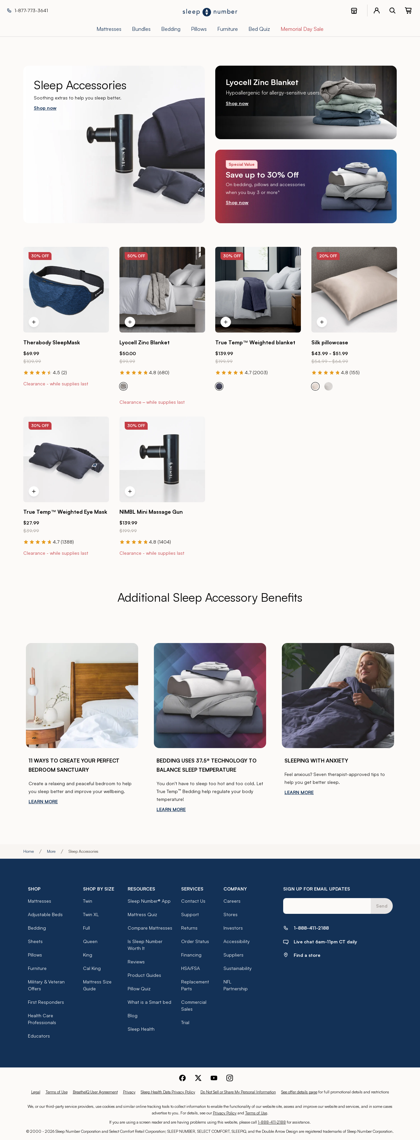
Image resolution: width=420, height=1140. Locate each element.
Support (190, 914)
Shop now (45, 108)
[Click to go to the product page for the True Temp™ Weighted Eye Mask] (66, 459)
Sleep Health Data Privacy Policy (168, 1091)
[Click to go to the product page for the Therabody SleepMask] (66, 290)
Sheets (35, 941)
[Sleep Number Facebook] (182, 1077)
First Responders (46, 1002)
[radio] (123, 386)
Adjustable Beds (45, 914)
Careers (232, 901)
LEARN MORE (43, 801)
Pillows (35, 954)
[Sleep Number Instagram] (230, 1077)
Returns (189, 928)
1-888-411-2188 (272, 1122)
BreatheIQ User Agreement (95, 1091)
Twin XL (91, 914)
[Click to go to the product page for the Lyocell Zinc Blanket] (162, 290)
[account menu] (376, 10)
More (51, 851)
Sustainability (237, 968)
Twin (87, 901)
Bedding (37, 928)
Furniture (37, 968)
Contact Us (193, 901)
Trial (185, 1022)
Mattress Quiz (142, 914)
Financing (191, 954)
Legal (35, 1091)
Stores (230, 914)
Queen (90, 941)
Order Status (195, 941)
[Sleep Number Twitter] (198, 1077)
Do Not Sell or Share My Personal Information (238, 1091)
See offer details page (299, 1091)
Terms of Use (57, 1091)
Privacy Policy (225, 1112)
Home (28, 851)
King (87, 954)
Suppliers (233, 954)
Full (86, 928)
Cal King (92, 968)
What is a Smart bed (149, 1002)
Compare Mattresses (150, 928)
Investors (233, 928)
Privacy (129, 1091)
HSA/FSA (190, 968)
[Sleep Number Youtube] (214, 1077)
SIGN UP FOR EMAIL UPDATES (316, 889)
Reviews (136, 961)
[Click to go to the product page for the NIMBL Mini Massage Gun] (162, 459)
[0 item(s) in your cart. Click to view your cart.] (408, 10)
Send (382, 906)
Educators (39, 1036)
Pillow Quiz (139, 988)
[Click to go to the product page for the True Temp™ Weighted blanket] (258, 290)
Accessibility (236, 941)
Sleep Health (141, 1029)
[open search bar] (392, 10)
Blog (132, 1015)
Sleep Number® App (149, 901)
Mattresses (39, 901)
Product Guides (144, 975)
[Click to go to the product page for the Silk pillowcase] (354, 290)
